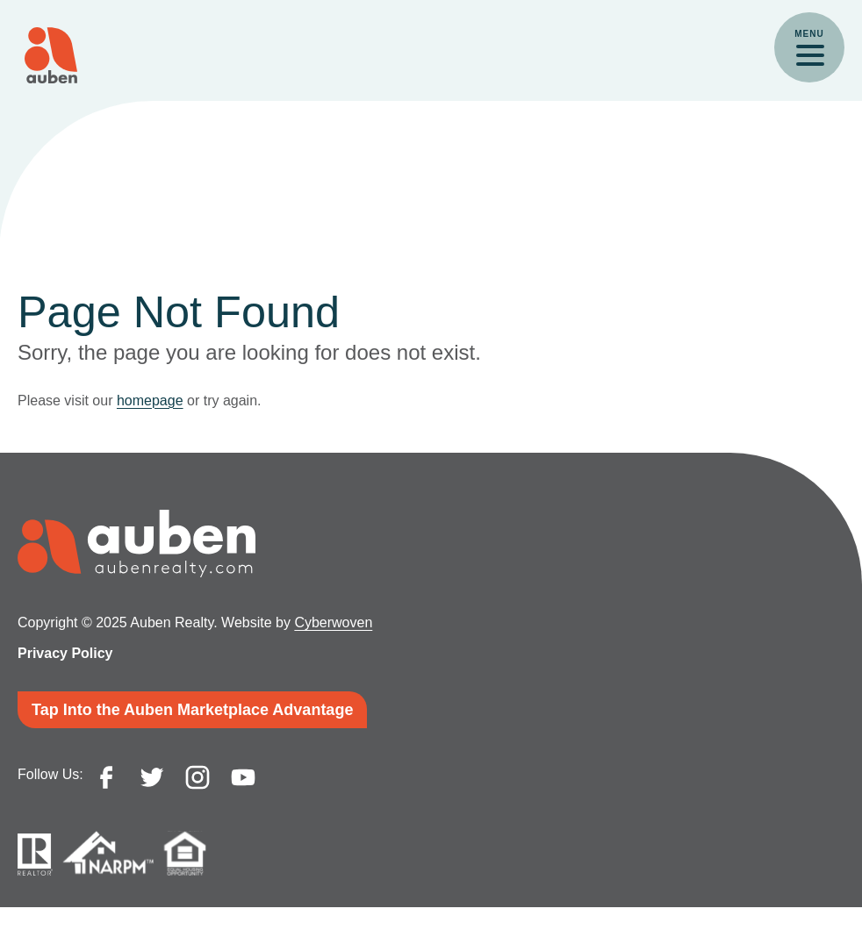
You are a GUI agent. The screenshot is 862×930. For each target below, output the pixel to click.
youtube (243, 777)
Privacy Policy (65, 653)
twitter (152, 777)
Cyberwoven (333, 622)
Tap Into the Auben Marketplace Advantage (192, 710)
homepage (150, 400)
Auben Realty (51, 55)
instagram (197, 777)
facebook (106, 777)
